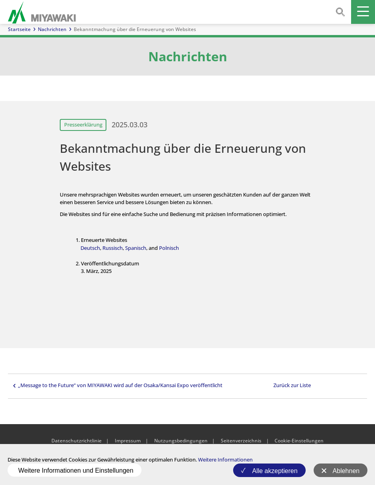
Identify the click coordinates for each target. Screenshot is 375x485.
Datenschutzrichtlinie (76, 440)
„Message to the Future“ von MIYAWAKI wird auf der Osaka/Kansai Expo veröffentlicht (120, 385)
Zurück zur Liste (292, 385)
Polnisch (169, 247)
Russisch (112, 247)
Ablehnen (346, 470)
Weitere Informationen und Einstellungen (76, 470)
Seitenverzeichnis (241, 440)
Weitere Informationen (225, 459)
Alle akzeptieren (275, 470)
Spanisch (135, 247)
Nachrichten (52, 29)
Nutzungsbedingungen (181, 440)
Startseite (19, 29)
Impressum (128, 440)
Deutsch (90, 247)
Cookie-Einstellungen (299, 440)
